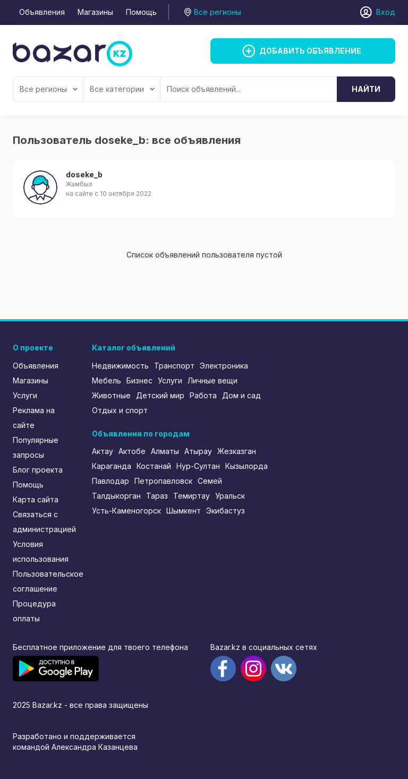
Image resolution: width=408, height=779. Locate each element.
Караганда (111, 465)
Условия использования (41, 551)
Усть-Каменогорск (126, 510)
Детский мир (160, 395)
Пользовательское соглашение (45, 581)
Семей (210, 480)
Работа (203, 395)
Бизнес (139, 380)
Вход (385, 11)
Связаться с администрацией (44, 522)
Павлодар (110, 480)
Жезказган (236, 451)
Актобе (132, 451)
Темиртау (191, 495)
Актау (102, 451)
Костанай (154, 465)
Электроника (224, 365)
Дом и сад (241, 395)
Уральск (230, 495)
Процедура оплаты (34, 611)
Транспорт (174, 365)
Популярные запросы (35, 447)
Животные (111, 395)
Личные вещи (212, 380)
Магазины (95, 11)
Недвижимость (120, 365)
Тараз (157, 495)
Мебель (106, 380)
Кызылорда (246, 465)
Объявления (42, 11)
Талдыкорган (116, 495)
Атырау (198, 451)
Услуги (25, 395)
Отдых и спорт (120, 410)
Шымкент (183, 510)
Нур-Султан (198, 465)
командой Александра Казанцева (75, 746)
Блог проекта (38, 469)
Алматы (165, 451)
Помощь (141, 11)
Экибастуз (225, 510)
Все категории (122, 88)
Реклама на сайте (34, 418)
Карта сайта (35, 499)
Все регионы (49, 88)
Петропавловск (163, 480)
